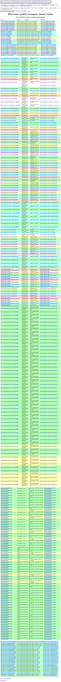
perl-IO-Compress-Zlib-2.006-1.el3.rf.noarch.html (6, 600)
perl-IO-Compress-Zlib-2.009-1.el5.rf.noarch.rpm (50, 548)
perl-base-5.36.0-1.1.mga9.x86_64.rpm (50, 661)
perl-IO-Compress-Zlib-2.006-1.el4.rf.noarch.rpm (50, 596)
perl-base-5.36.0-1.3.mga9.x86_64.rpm (50, 650)
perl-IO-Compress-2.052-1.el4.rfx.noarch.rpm (48, 322)
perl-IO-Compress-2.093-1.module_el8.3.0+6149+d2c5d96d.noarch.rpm (49, 286)
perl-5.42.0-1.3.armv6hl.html (6, 32)
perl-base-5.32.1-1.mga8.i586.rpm (49, 674)
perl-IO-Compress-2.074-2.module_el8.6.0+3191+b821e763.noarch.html (10, 298)
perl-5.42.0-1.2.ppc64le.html (6, 36)
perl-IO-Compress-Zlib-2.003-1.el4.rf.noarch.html (6, 629)
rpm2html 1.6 (8, 678)
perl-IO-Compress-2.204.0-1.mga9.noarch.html (10, 216)
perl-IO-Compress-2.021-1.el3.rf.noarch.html (9, 467)
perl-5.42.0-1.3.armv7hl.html (6, 34)
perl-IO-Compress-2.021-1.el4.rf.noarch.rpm (48, 463)
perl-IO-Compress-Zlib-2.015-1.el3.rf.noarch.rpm (50, 498)
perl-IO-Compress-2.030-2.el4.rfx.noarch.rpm (48, 449)
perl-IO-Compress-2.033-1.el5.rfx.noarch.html (9, 418)
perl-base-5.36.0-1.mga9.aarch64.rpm (50, 662)
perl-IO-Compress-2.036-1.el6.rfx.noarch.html (9, 349)
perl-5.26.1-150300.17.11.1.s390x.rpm (48, 52)
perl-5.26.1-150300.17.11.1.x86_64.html (8, 53)
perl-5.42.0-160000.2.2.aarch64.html (8, 26)
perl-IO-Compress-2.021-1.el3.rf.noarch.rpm (48, 467)
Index (2, 1)
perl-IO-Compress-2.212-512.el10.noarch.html (9, 132)
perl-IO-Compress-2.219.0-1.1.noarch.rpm (48, 82)
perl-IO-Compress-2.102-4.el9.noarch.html (9, 236)
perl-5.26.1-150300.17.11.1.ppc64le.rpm (48, 51)
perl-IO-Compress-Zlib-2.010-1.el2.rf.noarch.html (6, 546)
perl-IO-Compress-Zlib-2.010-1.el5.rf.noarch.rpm (50, 527)
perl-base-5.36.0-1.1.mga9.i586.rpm (50, 659)
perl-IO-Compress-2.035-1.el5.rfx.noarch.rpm (48, 377)
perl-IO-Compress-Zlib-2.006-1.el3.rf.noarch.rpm (50, 600)
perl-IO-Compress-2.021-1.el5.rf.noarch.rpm (48, 460)
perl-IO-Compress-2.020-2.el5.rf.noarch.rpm (48, 474)
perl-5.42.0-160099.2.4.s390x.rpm (47, 23)
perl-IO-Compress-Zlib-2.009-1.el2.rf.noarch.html (6, 567)
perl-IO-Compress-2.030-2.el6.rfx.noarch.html (9, 432)
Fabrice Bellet (3, 680)
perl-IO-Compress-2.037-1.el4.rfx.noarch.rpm (48, 342)
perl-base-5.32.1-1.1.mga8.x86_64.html (8, 670)
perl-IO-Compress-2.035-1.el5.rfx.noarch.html (9, 377)
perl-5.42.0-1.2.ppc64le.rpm (46, 36)
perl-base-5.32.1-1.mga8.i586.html (7, 674)
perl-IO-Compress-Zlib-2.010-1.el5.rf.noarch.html (6, 527)
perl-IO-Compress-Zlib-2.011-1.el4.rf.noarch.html (6, 512)
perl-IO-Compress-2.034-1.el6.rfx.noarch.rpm (48, 391)
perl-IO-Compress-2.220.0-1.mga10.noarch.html (10, 58)
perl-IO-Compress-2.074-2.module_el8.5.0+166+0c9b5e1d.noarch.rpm (48, 301)
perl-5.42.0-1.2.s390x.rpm (46, 39)
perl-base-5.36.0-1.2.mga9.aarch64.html (8, 652)
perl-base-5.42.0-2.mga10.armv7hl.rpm (50, 642)
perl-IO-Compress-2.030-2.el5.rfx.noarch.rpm (48, 439)
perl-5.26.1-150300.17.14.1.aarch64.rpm (48, 44)
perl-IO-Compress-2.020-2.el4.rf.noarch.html (9, 477)
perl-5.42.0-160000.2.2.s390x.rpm (47, 28)
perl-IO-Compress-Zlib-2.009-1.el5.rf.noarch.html (6, 548)
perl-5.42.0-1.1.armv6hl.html (6, 42)
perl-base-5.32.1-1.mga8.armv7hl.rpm (50, 673)
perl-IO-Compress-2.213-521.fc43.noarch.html (10, 108)
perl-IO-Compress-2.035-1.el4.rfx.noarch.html (9, 384)
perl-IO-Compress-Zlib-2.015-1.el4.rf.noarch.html (6, 493)
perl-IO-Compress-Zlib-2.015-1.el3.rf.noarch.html (6, 498)
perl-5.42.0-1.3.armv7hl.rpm (46, 34)
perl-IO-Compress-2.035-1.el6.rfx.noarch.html (9, 370)
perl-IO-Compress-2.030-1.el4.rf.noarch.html (9, 456)
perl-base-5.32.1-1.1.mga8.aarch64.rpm (50, 667)
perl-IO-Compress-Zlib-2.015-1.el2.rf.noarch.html (6, 503)
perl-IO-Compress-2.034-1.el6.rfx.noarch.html (9, 391)
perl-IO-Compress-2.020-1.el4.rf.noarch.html (9, 484)
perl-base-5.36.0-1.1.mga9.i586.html (8, 659)
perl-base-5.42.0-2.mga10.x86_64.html (8, 645)
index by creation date (32, 1)
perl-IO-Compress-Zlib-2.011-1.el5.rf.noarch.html (6, 505)
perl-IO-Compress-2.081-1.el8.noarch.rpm (48, 288)
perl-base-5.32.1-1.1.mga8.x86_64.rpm (50, 670)
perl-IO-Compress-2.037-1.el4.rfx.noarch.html (9, 342)
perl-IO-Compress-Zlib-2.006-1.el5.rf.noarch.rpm (50, 591)
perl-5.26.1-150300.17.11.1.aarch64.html (8, 49)
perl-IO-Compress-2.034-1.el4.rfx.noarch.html (9, 404)
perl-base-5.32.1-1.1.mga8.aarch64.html (8, 667)
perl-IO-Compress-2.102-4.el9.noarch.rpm (48, 236)
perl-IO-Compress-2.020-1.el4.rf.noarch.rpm (48, 484)
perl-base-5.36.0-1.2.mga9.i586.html (8, 654)
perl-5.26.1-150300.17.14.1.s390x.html (8, 47)
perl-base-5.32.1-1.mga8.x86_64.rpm (50, 675)
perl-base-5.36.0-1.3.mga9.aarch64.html (8, 646)
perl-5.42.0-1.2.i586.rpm (45, 35)
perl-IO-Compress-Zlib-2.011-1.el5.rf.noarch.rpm (50, 505)
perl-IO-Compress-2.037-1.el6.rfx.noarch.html (9, 329)
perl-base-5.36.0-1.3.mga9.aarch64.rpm (50, 646)
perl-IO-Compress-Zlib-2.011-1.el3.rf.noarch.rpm (50, 519)
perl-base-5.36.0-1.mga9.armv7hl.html (8, 663)
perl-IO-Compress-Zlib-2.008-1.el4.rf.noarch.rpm (50, 577)
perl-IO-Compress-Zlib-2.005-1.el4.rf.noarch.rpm (50, 612)
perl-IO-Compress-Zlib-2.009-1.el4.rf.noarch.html (6, 555)
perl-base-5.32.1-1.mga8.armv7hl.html (8, 673)
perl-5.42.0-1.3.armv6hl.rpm (46, 32)
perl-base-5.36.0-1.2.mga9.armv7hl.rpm (50, 653)
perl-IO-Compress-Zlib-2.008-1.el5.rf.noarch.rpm (50, 569)
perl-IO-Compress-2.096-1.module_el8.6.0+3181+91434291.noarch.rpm (49, 270)
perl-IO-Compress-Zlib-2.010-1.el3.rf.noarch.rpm (50, 541)
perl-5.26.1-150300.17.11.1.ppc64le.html (8, 51)
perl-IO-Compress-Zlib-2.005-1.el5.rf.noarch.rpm (50, 608)
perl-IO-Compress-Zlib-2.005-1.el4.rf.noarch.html (6, 612)
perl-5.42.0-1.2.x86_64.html (6, 40)
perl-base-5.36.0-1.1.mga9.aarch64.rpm (50, 657)
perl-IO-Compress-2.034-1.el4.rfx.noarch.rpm (48, 404)
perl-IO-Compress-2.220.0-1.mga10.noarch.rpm (49, 58)
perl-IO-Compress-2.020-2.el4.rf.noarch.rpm (48, 477)
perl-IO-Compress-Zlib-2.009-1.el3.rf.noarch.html (6, 562)
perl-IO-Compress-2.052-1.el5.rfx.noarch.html (9, 315)
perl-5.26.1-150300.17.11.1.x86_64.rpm (48, 53)
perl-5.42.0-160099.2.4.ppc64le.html (8, 22)
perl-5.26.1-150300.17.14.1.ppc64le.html (8, 45)
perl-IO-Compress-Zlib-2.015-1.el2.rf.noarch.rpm (50, 503)
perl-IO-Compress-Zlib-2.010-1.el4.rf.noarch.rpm (50, 534)
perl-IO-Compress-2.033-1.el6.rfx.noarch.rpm (48, 411)
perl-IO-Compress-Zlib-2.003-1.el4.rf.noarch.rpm (50, 629)
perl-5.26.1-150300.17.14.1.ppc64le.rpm (48, 45)
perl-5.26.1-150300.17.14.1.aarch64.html (8, 44)
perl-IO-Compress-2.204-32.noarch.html (8, 229)
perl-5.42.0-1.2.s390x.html (6, 39)
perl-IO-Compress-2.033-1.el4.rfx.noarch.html (9, 425)
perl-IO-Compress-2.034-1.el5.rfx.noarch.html (9, 398)
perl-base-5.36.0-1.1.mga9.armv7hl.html (8, 658)
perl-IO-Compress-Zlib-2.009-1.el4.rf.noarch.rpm (50, 555)
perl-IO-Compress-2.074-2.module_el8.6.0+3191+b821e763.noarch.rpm (49, 298)
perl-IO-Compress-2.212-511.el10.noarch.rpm (48, 169)
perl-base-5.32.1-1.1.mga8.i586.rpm (50, 669)
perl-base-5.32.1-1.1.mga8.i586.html (8, 669)
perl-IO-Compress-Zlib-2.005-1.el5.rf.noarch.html (6, 608)
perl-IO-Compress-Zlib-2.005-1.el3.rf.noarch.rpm (50, 617)
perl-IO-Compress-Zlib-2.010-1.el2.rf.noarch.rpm (50, 546)
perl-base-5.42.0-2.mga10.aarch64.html (8, 641)
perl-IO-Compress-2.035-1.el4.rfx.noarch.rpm (48, 384)
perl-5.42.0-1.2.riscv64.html (6, 38)
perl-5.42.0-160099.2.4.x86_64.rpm (48, 24)
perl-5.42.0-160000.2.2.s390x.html (7, 28)
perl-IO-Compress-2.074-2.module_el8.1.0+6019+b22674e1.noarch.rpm (49, 305)
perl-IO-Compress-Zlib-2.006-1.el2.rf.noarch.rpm (50, 605)
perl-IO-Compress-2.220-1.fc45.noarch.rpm (48, 71)
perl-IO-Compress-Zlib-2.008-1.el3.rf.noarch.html (6, 584)
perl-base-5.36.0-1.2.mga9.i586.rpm (50, 654)
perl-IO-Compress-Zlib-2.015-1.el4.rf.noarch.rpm (50, 493)
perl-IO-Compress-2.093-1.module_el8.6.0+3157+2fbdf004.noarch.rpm (49, 279)
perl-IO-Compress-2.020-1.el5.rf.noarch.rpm (48, 480)
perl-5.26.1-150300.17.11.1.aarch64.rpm (48, 49)
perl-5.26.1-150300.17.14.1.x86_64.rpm (48, 48)
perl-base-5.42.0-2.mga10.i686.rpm (50, 644)
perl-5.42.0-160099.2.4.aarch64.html (8, 21)
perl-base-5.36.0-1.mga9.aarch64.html (8, 662)
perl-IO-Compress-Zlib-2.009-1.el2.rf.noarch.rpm (50, 567)
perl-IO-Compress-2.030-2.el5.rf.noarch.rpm (48, 446)
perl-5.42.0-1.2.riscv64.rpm (46, 38)
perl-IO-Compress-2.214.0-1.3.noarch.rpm (48, 98)
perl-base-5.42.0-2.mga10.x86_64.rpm (50, 645)
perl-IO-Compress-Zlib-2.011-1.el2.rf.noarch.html (6, 524)
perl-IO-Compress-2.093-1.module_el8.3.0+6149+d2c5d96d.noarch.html (10, 286)
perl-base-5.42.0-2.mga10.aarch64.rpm (50, 641)
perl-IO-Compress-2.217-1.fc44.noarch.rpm (48, 88)
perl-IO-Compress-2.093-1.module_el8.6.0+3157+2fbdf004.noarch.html (10, 279)
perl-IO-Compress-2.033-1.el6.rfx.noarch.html (9, 411)
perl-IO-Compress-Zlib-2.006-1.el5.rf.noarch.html (6, 591)
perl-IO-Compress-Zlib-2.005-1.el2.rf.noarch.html (6, 622)
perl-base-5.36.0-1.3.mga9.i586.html (8, 649)
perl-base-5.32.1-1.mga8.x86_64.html (8, 675)
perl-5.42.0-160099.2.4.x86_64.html (8, 24)
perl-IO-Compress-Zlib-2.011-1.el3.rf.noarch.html (6, 519)
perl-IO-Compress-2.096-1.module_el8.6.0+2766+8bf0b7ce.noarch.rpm (49, 272)
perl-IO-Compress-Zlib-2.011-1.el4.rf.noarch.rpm (50, 512)
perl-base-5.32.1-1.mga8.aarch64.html (8, 671)
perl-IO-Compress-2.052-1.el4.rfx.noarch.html (9, 322)
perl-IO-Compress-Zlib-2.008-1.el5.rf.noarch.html (6, 569)
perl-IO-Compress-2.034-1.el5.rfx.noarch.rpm (48, 398)
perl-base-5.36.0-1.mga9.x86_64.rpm (50, 666)
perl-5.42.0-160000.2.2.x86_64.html (8, 30)
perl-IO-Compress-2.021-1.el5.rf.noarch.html (9, 460)
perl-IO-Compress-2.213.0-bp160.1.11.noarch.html (10, 105)
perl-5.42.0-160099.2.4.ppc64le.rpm (48, 22)
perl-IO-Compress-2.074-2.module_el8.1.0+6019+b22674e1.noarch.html (10, 305)
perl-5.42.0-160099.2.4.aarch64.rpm (48, 21)
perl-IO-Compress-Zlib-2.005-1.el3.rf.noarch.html (6, 617)
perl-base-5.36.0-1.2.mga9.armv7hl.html (8, 653)
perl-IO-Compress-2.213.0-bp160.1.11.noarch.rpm (49, 105)
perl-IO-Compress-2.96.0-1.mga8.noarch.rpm (48, 256)
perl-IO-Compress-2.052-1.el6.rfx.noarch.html (9, 308)
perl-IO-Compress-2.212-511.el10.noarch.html (9, 169)
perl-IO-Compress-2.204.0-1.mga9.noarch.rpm (49, 216)
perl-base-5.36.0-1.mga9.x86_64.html (8, 666)
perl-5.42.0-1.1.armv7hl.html (6, 43)
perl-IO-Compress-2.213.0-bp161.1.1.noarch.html (10, 101)
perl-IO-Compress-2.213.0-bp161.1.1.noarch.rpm (49, 101)
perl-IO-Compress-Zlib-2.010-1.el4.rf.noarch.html (6, 534)
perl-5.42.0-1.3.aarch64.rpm (46, 31)
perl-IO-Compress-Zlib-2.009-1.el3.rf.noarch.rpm (50, 562)
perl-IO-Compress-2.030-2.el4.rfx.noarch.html (9, 449)
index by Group (8, 1)
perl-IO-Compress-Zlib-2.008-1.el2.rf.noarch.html (6, 589)
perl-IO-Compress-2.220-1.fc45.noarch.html (9, 71)
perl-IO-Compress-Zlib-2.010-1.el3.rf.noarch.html (6, 541)
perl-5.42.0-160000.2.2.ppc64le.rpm (48, 27)
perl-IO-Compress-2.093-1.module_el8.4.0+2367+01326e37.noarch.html (10, 284)
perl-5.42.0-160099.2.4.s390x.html (7, 23)
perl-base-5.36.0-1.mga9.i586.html (7, 665)
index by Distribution (16, 1)
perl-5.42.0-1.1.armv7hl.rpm (46, 43)
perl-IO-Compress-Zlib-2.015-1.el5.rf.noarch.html (6, 488)
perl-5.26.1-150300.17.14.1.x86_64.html (8, 48)
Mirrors (45, 1)
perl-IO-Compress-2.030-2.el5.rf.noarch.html (9, 446)
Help (49, 1)
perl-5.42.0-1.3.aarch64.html (6, 31)
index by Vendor (24, 1)
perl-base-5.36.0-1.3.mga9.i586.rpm (50, 649)
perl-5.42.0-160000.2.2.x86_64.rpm (48, 30)
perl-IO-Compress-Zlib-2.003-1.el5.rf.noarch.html (6, 624)
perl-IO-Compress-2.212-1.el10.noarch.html (9, 192)
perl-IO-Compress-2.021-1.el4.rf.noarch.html (9, 463)
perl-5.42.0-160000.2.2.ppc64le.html (8, 27)
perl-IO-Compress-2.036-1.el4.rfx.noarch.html (9, 363)
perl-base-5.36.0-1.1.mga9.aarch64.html (8, 657)
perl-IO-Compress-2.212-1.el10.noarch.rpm (48, 192)
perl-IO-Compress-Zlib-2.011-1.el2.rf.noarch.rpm (50, 524)
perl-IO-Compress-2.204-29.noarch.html (8, 234)
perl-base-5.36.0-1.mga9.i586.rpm (49, 665)
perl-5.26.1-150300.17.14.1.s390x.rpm (48, 47)
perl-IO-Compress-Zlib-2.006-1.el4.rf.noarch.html (6, 596)
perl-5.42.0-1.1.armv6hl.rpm (46, 42)
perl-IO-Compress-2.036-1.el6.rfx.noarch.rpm (48, 349)
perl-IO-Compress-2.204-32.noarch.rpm (47, 229)
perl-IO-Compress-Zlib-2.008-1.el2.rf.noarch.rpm (50, 589)
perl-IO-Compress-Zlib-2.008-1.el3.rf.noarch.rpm (50, 584)
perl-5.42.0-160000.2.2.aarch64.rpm (48, 26)
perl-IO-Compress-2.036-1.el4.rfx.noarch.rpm (48, 363)
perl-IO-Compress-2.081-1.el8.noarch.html (9, 288)
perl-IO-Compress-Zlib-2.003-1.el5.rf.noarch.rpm (50, 624)
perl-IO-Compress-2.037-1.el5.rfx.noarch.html (9, 335)
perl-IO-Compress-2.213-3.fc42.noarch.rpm (48, 122)
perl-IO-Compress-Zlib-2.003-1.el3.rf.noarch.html (6, 634)
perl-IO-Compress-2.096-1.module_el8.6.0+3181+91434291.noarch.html (10, 270)
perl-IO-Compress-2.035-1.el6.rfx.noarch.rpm (48, 370)
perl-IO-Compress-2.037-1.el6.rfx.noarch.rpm (48, 329)
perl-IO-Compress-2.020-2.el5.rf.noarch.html (9, 474)
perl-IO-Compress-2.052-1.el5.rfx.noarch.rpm (48, 315)
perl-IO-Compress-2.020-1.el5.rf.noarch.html (9, 480)
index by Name (40, 1)
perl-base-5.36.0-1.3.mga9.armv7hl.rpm (50, 648)
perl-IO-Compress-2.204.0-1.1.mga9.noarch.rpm (49, 202)
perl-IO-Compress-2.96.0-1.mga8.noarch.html (9, 256)
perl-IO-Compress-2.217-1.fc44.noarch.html (9, 88)
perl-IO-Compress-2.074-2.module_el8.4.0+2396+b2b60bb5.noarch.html (10, 303)
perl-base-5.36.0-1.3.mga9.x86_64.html (8, 650)
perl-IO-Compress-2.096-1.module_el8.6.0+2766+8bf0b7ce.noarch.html (10, 272)
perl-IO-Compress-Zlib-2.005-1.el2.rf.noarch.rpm (50, 622)
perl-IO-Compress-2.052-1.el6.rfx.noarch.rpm (48, 308)
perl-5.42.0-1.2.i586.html (5, 35)
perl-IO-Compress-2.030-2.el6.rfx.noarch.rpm (48, 432)
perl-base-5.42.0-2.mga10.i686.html (7, 644)
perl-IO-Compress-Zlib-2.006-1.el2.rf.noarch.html (6, 605)
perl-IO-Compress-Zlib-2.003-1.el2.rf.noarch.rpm (50, 639)
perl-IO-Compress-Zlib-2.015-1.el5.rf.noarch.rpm (50, 488)
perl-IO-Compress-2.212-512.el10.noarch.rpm (48, 132)
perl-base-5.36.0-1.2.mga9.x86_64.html (8, 656)
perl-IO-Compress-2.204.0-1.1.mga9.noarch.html (10, 202)
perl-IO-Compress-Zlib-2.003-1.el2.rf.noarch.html (6, 639)
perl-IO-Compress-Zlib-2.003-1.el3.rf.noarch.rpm (50, 634)
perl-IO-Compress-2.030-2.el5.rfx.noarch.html (9, 439)
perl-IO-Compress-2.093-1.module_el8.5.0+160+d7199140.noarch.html (9, 282)
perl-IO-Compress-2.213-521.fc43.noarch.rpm (49, 108)
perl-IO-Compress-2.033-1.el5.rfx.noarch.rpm (48, 418)
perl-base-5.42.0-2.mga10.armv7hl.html (8, 642)
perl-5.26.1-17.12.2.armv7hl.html (7, 55)
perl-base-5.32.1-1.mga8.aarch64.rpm (50, 671)
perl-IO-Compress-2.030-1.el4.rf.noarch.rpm (48, 456)
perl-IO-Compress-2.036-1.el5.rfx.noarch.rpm (48, 356)
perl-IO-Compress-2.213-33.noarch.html (8, 117)
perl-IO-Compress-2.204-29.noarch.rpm (47, 234)
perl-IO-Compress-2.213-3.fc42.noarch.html (9, 122)
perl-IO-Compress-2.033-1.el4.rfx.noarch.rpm (48, 425)
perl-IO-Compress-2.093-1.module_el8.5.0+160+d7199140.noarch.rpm (48, 282)
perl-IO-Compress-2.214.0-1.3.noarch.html (9, 98)
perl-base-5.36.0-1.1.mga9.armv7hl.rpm (50, 658)
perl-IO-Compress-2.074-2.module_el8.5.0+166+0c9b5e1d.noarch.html (9, 301)
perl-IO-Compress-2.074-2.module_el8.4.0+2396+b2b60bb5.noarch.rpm (49, 303)
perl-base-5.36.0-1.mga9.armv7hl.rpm (50, 663)
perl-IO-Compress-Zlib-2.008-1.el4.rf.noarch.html (6, 577)
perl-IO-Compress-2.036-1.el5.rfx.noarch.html (9, 356)
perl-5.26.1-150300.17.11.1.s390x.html (8, 52)
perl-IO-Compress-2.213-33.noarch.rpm (47, 117)
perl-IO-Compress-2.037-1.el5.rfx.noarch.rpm (48, 335)
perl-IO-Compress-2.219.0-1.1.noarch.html (9, 82)
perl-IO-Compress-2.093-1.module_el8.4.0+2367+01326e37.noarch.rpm (49, 284)
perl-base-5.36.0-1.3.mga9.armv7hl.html (8, 648)
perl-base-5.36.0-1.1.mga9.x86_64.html (8, 661)
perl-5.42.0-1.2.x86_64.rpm (46, 40)
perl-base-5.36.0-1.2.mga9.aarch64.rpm (50, 652)
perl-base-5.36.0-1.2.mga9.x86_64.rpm (50, 656)
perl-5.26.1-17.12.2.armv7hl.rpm (47, 55)
